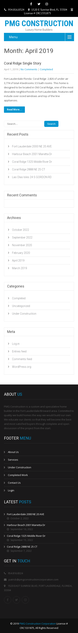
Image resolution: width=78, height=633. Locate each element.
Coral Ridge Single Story (22, 63)
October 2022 (20, 229)
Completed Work (18, 475)
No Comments (29, 69)
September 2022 (22, 237)
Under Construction (24, 313)
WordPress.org (21, 366)
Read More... (14, 109)
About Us (13, 452)
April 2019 (18, 260)
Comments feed (22, 359)
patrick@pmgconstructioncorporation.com (33, 579)
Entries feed (19, 351)
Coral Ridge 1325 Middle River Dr (32, 161)
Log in (16, 343)
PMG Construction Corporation (37, 623)
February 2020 (21, 252)
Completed (46, 69)
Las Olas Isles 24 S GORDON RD (32, 177)
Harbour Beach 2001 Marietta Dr (32, 154)
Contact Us (14, 482)
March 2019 (19, 268)
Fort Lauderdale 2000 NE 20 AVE (32, 146)
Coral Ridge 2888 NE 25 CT (28, 169)
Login (11, 490)
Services (13, 459)
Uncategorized (21, 306)
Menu (13, 37)
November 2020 (22, 245)
